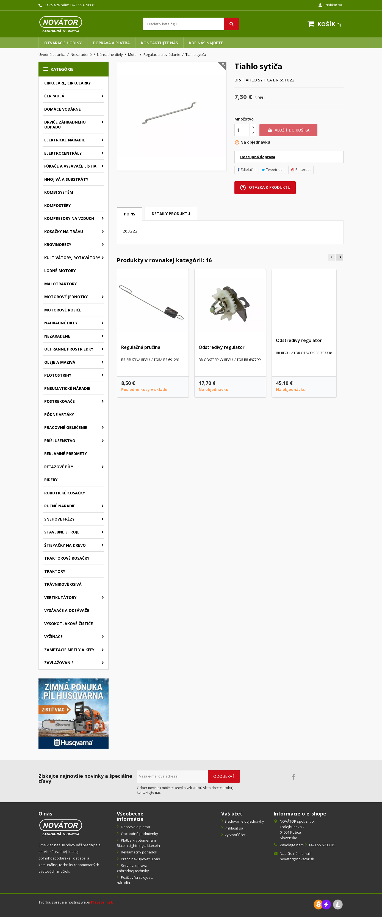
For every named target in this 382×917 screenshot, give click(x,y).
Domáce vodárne (62, 109)
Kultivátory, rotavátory (72, 257)
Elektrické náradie (64, 140)
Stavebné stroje (61, 532)
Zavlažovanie (59, 662)
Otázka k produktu (265, 187)
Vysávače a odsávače (66, 610)
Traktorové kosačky (66, 558)
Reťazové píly (58, 466)
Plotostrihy (57, 375)
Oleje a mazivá (59, 362)
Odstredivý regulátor (222, 347)
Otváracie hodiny (63, 42)
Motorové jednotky (66, 296)
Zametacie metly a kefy (69, 649)
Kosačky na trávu (63, 231)
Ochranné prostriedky (68, 349)
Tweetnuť (272, 169)
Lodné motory (60, 270)
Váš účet (231, 813)
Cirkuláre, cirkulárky (67, 83)
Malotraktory (60, 283)
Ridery (50, 479)
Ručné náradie (59, 505)
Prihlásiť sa (234, 828)
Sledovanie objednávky (244, 821)
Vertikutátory (60, 597)
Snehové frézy (59, 519)
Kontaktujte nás (159, 42)
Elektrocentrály (63, 153)
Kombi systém (58, 192)
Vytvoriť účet (235, 834)
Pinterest (301, 169)
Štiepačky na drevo (65, 545)
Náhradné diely (60, 322)
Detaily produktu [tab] (171, 213)
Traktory (54, 571)
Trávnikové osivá (63, 584)
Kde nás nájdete (206, 42)
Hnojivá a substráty (66, 179)
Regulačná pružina (140, 347)
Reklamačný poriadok (138, 852)
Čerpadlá (54, 95)
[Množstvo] (242, 130)
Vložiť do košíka (288, 130)
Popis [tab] (129, 214)
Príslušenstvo (59, 440)
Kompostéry (57, 205)
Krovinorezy (57, 244)
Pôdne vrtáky (59, 414)
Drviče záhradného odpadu (65, 124)
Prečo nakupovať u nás (140, 858)
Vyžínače (53, 636)
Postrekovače (59, 401)
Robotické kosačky (64, 493)
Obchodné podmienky (139, 833)
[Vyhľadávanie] (191, 24)
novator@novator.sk (297, 858)
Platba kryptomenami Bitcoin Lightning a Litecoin (138, 843)
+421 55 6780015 (83, 4)
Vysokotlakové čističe (68, 623)
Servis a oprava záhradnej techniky (133, 868)
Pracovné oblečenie (65, 427)
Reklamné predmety (65, 453)
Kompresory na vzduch (69, 218)
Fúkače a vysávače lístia (70, 166)
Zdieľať (244, 169)
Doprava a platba (111, 42)
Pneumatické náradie (67, 388)
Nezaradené (57, 336)
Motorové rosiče (62, 310)
